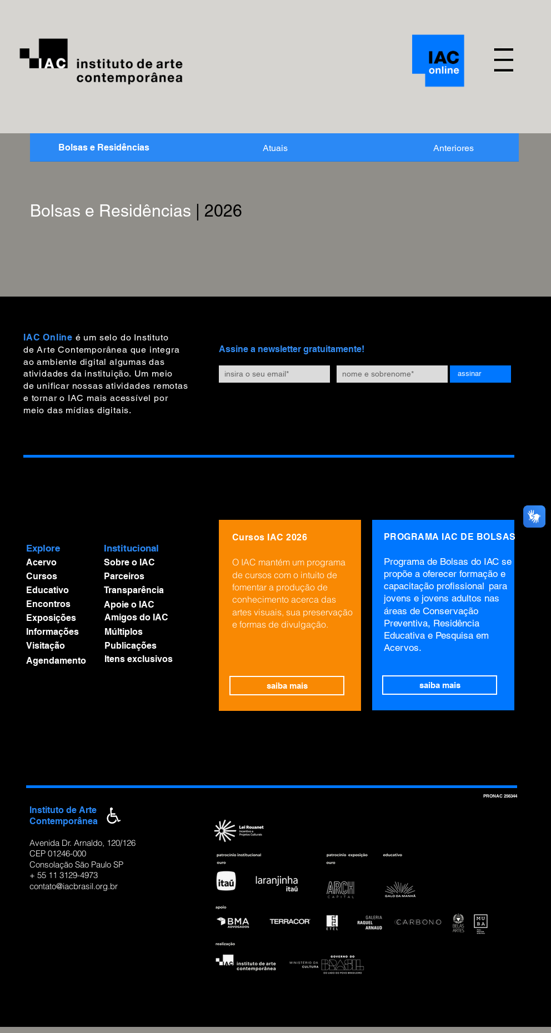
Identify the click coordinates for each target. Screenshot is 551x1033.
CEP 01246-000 (57, 853)
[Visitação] (59, 646)
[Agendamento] (59, 661)
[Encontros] (59, 604)
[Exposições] (59, 618)
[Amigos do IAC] (150, 617)
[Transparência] (149, 590)
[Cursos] (59, 576)
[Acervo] (59, 562)
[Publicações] (150, 646)
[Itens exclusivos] (155, 659)
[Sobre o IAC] (149, 562)
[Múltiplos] (150, 632)
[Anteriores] (453, 148)
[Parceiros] (149, 576)
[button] (503, 60)
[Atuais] (275, 148)
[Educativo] (59, 590)
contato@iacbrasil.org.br (73, 886)
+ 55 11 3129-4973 (63, 875)
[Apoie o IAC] (149, 604)
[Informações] (59, 632)
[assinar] (480, 374)
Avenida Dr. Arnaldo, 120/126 (82, 843)
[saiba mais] (286, 685)
